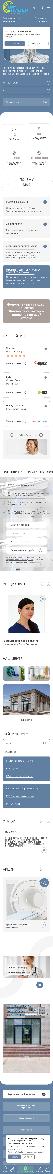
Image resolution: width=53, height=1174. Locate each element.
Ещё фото (26, 720)
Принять (14, 1157)
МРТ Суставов (13, 804)
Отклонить (28, 1157)
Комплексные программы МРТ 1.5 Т (23, 788)
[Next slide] (41, 435)
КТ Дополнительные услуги (19, 761)
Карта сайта (26, 1130)
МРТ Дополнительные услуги (20, 796)
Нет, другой (38, 43)
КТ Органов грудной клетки (19, 776)
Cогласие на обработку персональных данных (26, 1146)
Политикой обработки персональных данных (26, 1152)
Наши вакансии (26, 1118)
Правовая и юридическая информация (26, 1106)
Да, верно (15, 43)
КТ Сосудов (12, 769)
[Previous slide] (12, 435)
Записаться (26, 102)
